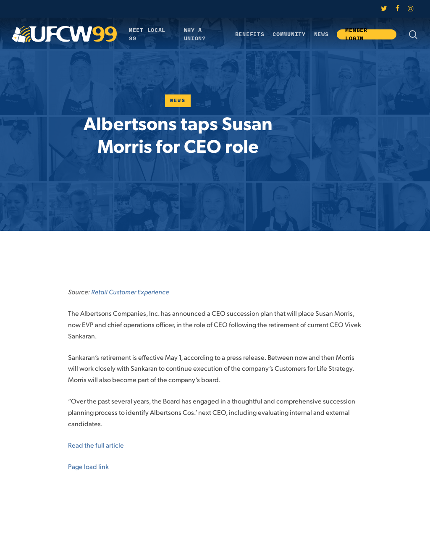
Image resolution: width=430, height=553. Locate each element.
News (178, 100)
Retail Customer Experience (130, 291)
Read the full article (96, 444)
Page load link (88, 466)
